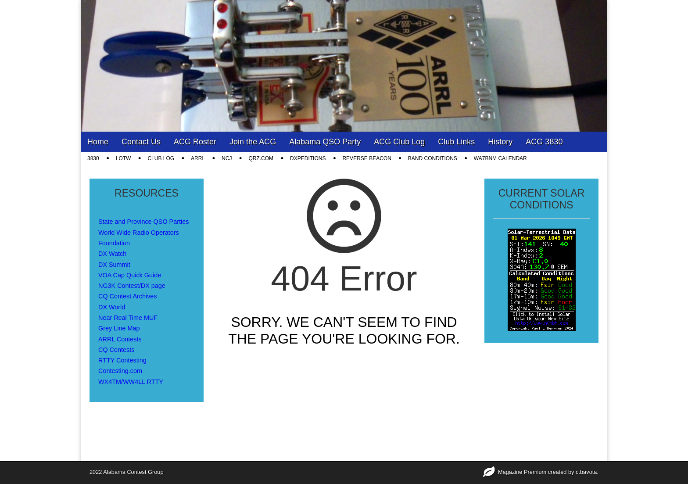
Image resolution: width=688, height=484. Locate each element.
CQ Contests (116, 349)
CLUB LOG (160, 158)
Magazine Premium (522, 472)
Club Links (456, 141)
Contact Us (141, 141)
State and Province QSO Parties (143, 221)
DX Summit (114, 264)
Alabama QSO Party (325, 141)
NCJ (227, 158)
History (500, 141)
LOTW (123, 158)
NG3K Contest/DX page (131, 285)
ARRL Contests (120, 339)
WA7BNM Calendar (500, 158)
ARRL (198, 158)
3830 (93, 158)
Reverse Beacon (366, 158)
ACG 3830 (544, 141)
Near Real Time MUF (128, 317)
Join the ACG (252, 141)
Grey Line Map (119, 328)
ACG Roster (195, 141)
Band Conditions (432, 158)
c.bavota (586, 472)
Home (97, 141)
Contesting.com (120, 370)
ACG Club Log (399, 141)
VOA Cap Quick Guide (129, 275)
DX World (111, 307)
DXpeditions (308, 158)
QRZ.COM (260, 158)
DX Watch (112, 253)
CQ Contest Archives (127, 296)
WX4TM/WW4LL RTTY (130, 381)
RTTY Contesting (122, 360)
